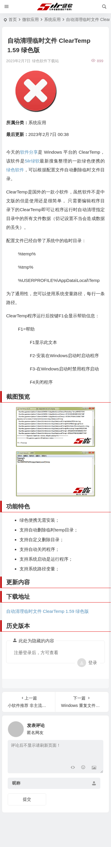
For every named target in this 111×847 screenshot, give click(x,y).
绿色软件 (15, 169)
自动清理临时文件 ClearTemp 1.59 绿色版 (47, 611)
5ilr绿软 (32, 160)
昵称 (16, 783)
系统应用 (52, 19)
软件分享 (29, 152)
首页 (13, 19)
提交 (27, 799)
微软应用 (30, 19)
